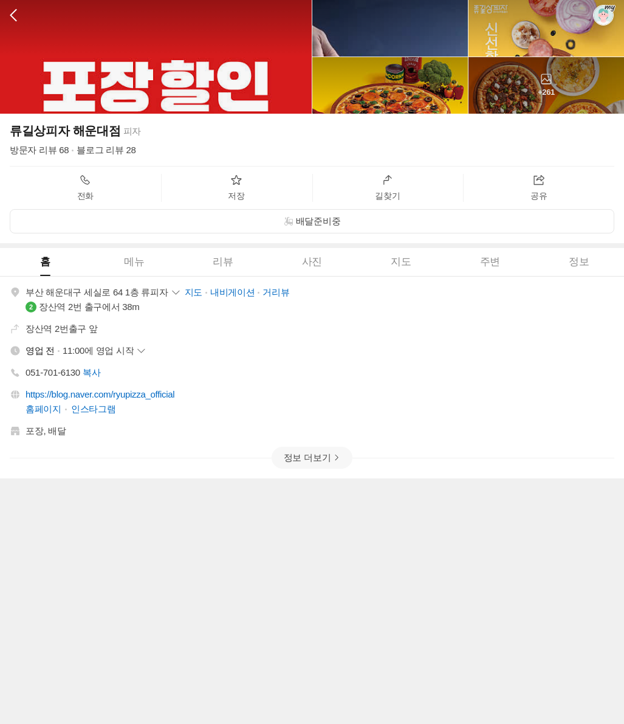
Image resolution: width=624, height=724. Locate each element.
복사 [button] (91, 372)
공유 (538, 187)
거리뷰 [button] (275, 292)
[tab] (44, 262)
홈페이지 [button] (43, 409)
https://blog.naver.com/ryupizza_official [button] (100, 394)
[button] (13, 15)
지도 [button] (193, 292)
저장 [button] (236, 187)
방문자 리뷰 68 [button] (39, 150)
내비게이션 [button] (232, 292)
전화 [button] (85, 187)
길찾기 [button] (387, 187)
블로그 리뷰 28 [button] (106, 150)
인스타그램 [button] (93, 409)
